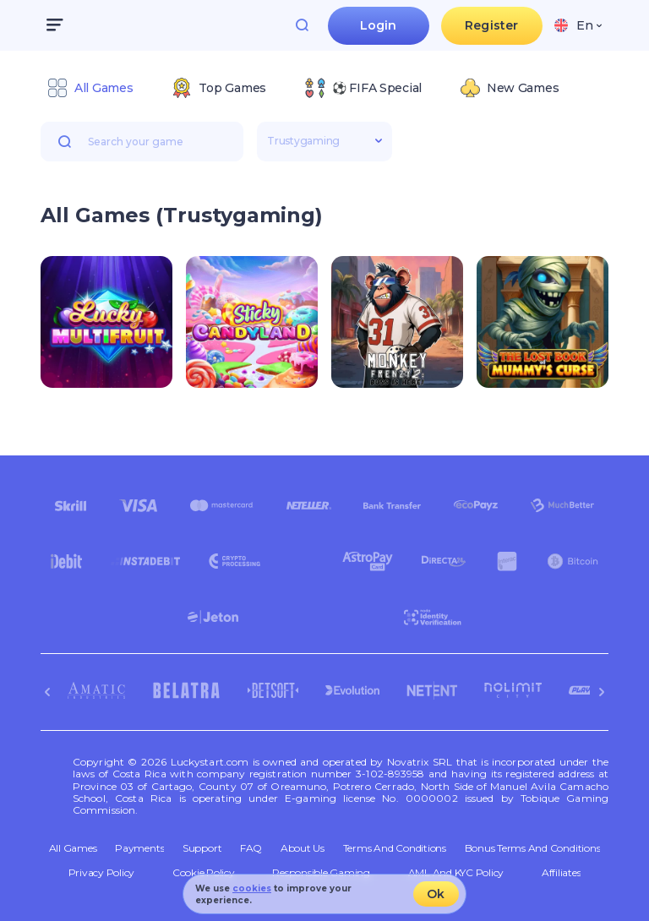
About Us (302, 848)
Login (378, 25)
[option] (90, 88)
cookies (251, 888)
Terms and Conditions (394, 848)
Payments (139, 848)
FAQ (251, 848)
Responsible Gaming (321, 873)
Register (491, 25)
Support (202, 848)
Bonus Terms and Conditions (533, 848)
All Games (73, 848)
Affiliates (561, 873)
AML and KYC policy (456, 873)
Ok (435, 894)
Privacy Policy (101, 873)
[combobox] (578, 25)
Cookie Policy (203, 873)
